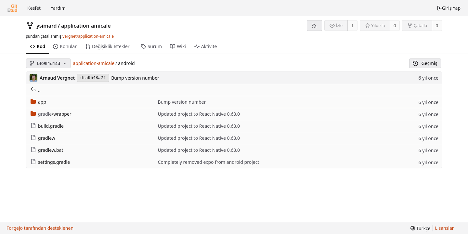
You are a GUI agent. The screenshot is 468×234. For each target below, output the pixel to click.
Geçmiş (425, 63)
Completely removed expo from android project (208, 162)
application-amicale (86, 25)
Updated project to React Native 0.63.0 (199, 114)
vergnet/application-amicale (88, 36)
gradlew (43, 138)
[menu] (420, 228)
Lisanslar (444, 228)
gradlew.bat (47, 150)
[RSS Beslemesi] (314, 25)
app (38, 102)
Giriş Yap (449, 8)
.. (36, 90)
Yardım (58, 8)
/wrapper (51, 114)
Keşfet (34, 8)
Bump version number (135, 78)
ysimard (46, 25)
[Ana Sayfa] (12, 8)
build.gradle (47, 126)
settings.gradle (50, 162)
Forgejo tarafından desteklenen (39, 228)
